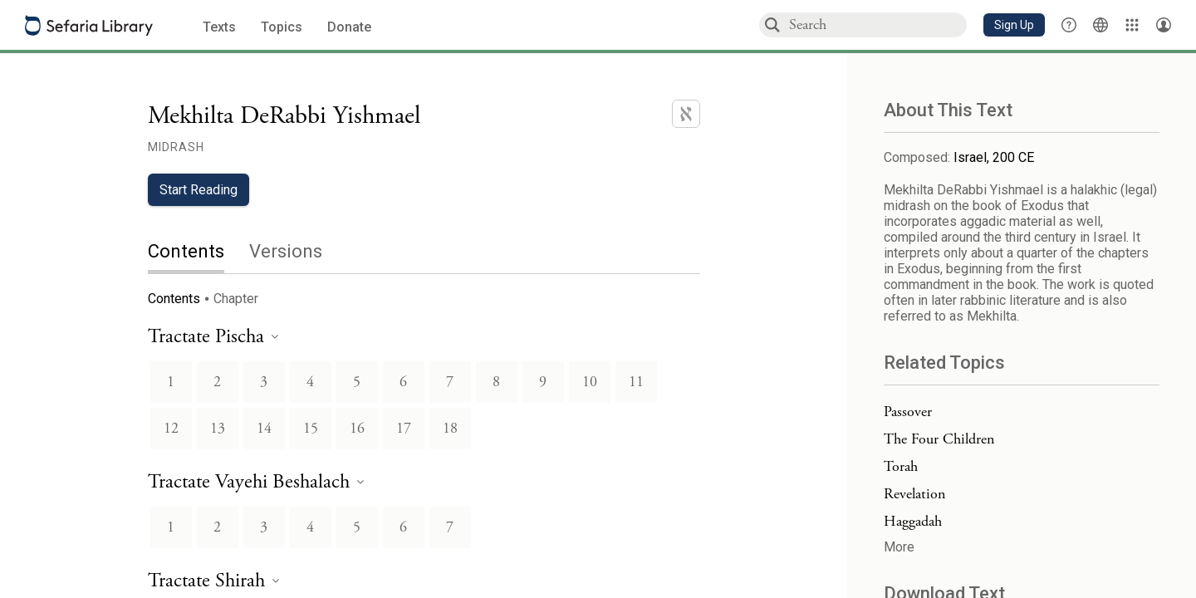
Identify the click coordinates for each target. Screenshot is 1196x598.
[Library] (1132, 24)
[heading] (213, 337)
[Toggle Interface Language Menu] (1100, 24)
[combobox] (877, 24)
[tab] (198, 253)
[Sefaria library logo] (89, 25)
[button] (1014, 25)
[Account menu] (1163, 24)
